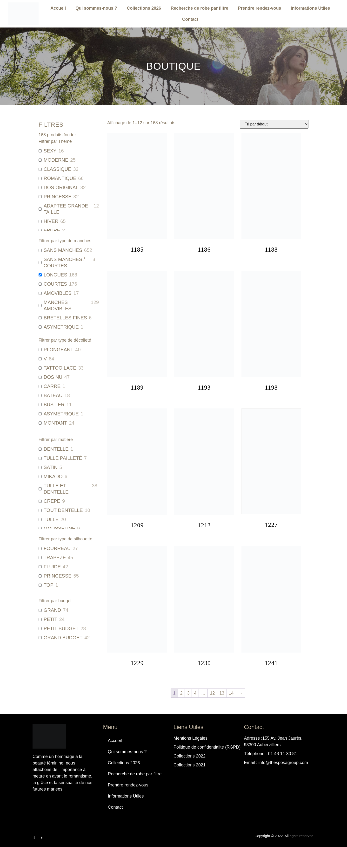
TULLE (51, 519)
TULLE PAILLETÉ (63, 458)
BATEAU (53, 395)
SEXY (50, 150)
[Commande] (274, 124)
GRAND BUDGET (63, 637)
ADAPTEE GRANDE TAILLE (66, 209)
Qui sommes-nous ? (96, 8)
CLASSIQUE (57, 169)
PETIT (50, 619)
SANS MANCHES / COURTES (64, 262)
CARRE (52, 386)
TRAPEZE (55, 557)
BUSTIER (54, 404)
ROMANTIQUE (60, 178)
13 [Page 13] (222, 693)
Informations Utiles (310, 8)
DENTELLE (56, 449)
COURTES (55, 284)
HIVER (51, 221)
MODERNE (56, 160)
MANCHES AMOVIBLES (58, 305)
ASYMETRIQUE (61, 327)
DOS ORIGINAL (61, 187)
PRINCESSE (58, 196)
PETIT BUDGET (61, 628)
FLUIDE (52, 566)
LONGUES (55, 274)
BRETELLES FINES (65, 317)
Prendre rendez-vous (259, 8)
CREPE (52, 501)
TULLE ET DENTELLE (56, 489)
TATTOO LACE (60, 368)
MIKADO (53, 476)
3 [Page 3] (188, 693)
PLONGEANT (58, 349)
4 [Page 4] (195, 693)
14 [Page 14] (231, 693)
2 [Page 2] (181, 693)
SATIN (50, 467)
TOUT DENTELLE (63, 510)
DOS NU (53, 377)
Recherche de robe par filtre (199, 8)
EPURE (52, 230)
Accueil (58, 8)
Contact (190, 19)
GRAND (52, 610)
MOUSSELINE (59, 528)
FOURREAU (57, 548)
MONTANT (55, 423)
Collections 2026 (144, 8)
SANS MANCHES (63, 250)
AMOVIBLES (58, 293)
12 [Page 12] (212, 693)
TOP (48, 585)
